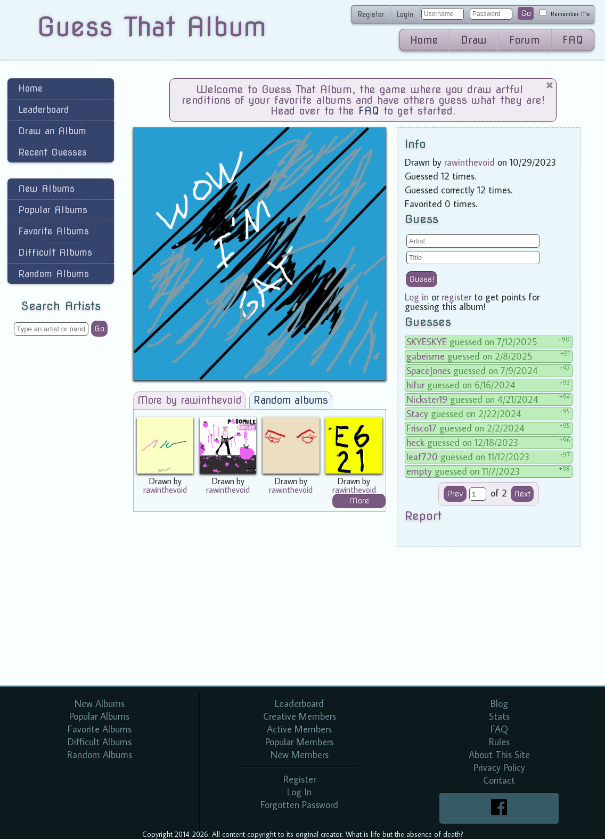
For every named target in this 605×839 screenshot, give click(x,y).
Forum (524, 40)
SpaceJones (428, 370)
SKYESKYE (426, 342)
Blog (499, 703)
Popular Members (299, 742)
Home (424, 40)
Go (526, 13)
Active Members (299, 729)
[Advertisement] (60, 513)
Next (522, 494)
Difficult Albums (55, 252)
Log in (417, 297)
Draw (474, 40)
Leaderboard (43, 109)
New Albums (46, 188)
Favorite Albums (53, 231)
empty (419, 471)
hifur (415, 385)
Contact (499, 780)
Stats (499, 716)
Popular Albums (52, 209)
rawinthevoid (165, 489)
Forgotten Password (299, 805)
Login (404, 14)
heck (415, 442)
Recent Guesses (52, 152)
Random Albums (53, 273)
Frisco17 (421, 428)
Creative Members (299, 716)
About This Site (499, 754)
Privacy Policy (499, 767)
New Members (300, 754)
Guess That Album (151, 27)
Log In (299, 792)
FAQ (572, 40)
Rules (499, 742)
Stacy (417, 414)
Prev (455, 494)
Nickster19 (426, 399)
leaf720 (422, 457)
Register (371, 14)
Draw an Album (52, 130)
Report (423, 516)
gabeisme (425, 356)
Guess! (421, 279)
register (456, 297)
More (359, 501)
